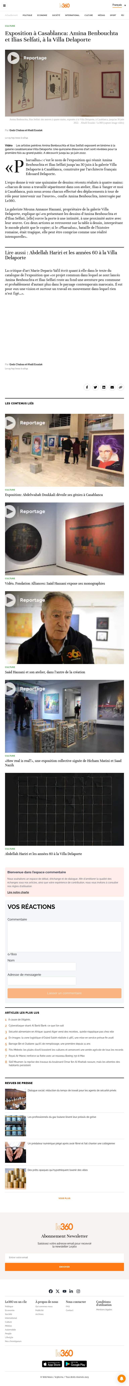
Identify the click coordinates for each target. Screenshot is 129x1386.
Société (56, 15)
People (8, 1333)
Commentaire (17, 919)
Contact (69, 1310)
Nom (11, 960)
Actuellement (11, 15)
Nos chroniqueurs (13, 1341)
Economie (42, 15)
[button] (122, 1379)
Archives (39, 1314)
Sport (113, 15)
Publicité (39, 1310)
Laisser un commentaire (64, 993)
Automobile (10, 1330)
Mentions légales (104, 1309)
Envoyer (64, 1267)
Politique (27, 15)
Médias (101, 15)
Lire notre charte (18, 892)
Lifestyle (9, 1337)
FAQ (68, 1306)
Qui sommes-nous (44, 1306)
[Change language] (119, 5)
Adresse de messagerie (24, 974)
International (72, 15)
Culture (88, 15)
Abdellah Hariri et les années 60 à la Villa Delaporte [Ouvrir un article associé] (61, 255)
